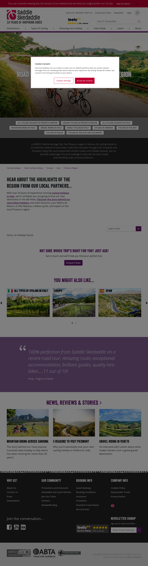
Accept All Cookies (85, 81)
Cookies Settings (64, 81)
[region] (75, 72)
